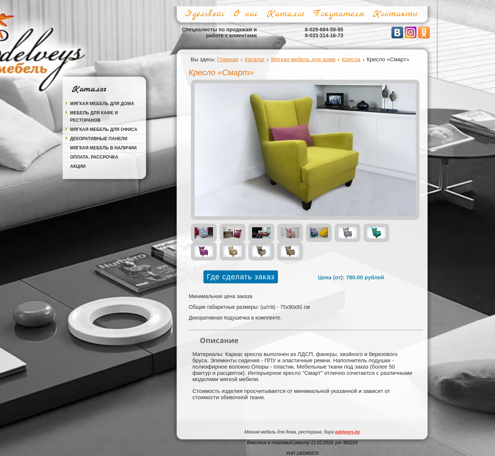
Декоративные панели (99, 138)
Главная (227, 59)
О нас (246, 14)
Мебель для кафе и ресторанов (94, 116)
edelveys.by (347, 432)
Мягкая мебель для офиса (103, 129)
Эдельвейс (205, 14)
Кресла (351, 59)
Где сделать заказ (241, 277)
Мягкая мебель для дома (102, 103)
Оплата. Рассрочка (94, 157)
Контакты (395, 14)
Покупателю (338, 14)
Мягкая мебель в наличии (103, 148)
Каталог (285, 14)
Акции (78, 166)
